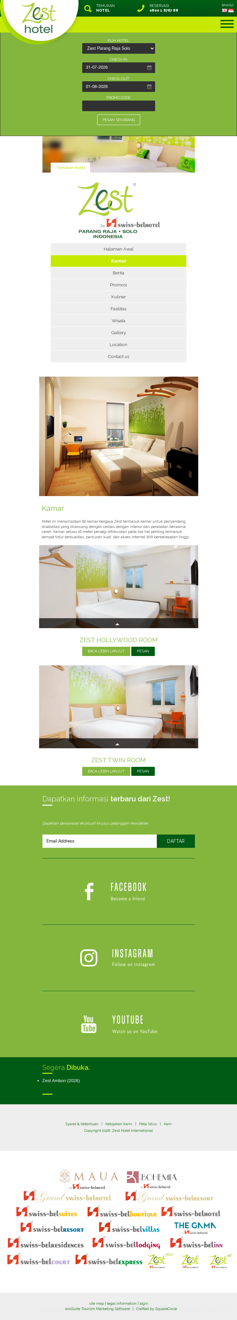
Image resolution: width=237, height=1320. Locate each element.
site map (96, 1303)
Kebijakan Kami (118, 1124)
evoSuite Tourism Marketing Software (97, 1309)
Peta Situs (148, 1124)
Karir (168, 1124)
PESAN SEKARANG (118, 120)
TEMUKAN (105, 8)
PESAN (143, 651)
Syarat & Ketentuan (81, 1124)
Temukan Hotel (70, 168)
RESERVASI (163, 8)
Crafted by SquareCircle (156, 1309)
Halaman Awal (119, 249)
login (144, 1303)
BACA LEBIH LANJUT (106, 651)
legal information (122, 1303)
